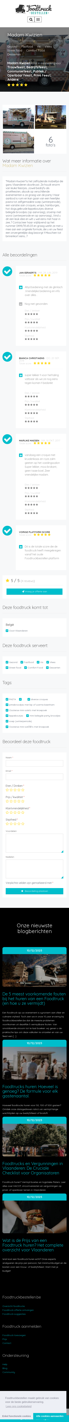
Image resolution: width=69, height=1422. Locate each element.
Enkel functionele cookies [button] (16, 1416)
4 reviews (28, 581)
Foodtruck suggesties (14, 1314)
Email (9, 771)
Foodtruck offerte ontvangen (18, 1310)
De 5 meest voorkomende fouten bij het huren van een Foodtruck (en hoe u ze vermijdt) (34, 998)
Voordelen (11, 831)
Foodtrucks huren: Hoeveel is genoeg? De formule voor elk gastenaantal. (30, 1091)
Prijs (4, 1339)
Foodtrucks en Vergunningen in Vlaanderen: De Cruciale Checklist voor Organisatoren (32, 1168)
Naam (9, 757)
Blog (4, 1368)
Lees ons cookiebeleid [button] (18, 1406)
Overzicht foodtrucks (13, 1306)
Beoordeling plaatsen (34, 891)
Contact (6, 1343)
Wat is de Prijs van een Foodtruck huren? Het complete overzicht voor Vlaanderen (32, 1245)
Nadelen (10, 857)
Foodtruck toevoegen (14, 1335)
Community (8, 1372)
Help (4, 1364)
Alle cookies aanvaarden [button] (49, 1416)
